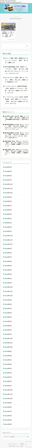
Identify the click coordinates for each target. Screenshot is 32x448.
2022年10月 (9, 347)
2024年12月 (9, 235)
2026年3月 (8, 171)
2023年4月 (8, 321)
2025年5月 (8, 214)
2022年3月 (8, 377)
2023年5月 (8, 317)
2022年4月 (8, 373)
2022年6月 (8, 364)
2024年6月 (8, 261)
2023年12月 (9, 287)
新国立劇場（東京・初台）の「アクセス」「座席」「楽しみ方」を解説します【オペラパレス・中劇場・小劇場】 (17, 143)
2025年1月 (8, 231)
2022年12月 (9, 338)
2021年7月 (8, 411)
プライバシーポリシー (12, 443)
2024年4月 (8, 270)
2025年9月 (8, 197)
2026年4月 (8, 167)
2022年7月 (8, 360)
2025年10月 (9, 193)
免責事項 (22, 443)
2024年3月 (8, 274)
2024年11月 (9, 240)
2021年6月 (8, 415)
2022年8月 (8, 355)
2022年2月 (8, 381)
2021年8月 (8, 407)
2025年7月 (8, 205)
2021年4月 (8, 424)
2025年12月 (9, 184)
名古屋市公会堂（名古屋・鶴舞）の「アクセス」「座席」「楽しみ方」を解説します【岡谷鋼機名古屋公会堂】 (17, 118)
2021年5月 (8, 420)
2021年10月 (9, 398)
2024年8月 (8, 252)
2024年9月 (8, 248)
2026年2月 (8, 175)
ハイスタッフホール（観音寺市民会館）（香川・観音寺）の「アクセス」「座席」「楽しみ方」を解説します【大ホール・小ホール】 (16, 89)
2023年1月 (8, 334)
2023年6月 (8, 313)
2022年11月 (9, 343)
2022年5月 (8, 368)
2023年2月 (8, 330)
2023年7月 (8, 308)
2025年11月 (9, 188)
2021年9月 (8, 403)
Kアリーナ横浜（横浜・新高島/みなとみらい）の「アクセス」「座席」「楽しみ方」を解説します (16, 60)
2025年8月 (8, 201)
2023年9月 (8, 300)
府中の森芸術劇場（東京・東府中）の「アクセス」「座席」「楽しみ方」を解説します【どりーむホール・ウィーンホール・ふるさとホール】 (16, 70)
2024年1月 (8, 283)
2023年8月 (8, 304)
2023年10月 (9, 295)
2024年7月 (8, 257)
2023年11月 (9, 291)
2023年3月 (8, 325)
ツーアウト (12, 129)
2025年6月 (8, 210)
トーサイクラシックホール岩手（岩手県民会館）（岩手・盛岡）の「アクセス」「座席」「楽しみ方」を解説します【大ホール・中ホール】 (16, 100)
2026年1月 (8, 180)
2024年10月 (9, 244)
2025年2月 (8, 227)
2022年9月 (8, 351)
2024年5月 (8, 265)
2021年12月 (9, 390)
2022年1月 (8, 385)
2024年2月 (8, 278)
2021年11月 (9, 394)
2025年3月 (8, 222)
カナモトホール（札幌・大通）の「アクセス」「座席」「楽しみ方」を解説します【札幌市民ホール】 (16, 80)
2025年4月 (8, 218)
